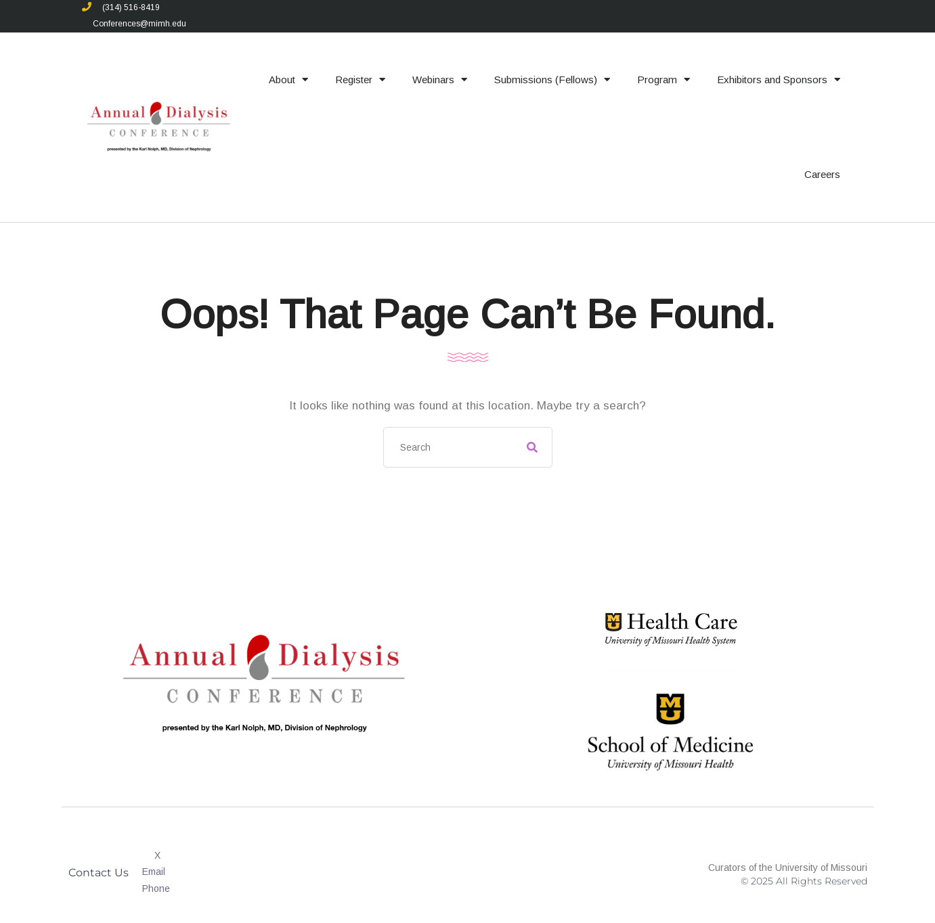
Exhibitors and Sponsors (778, 79)
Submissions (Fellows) (552, 79)
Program (663, 79)
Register (360, 79)
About (288, 79)
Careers (822, 174)
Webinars (439, 79)
